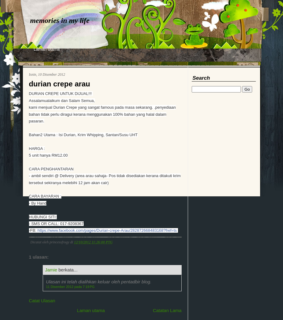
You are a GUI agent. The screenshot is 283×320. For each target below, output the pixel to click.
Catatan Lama (167, 310)
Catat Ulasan (42, 300)
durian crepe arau (59, 84)
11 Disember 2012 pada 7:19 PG (70, 287)
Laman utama (47, 49)
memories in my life (60, 20)
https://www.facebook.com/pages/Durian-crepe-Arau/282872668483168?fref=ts (107, 230)
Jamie (51, 269)
